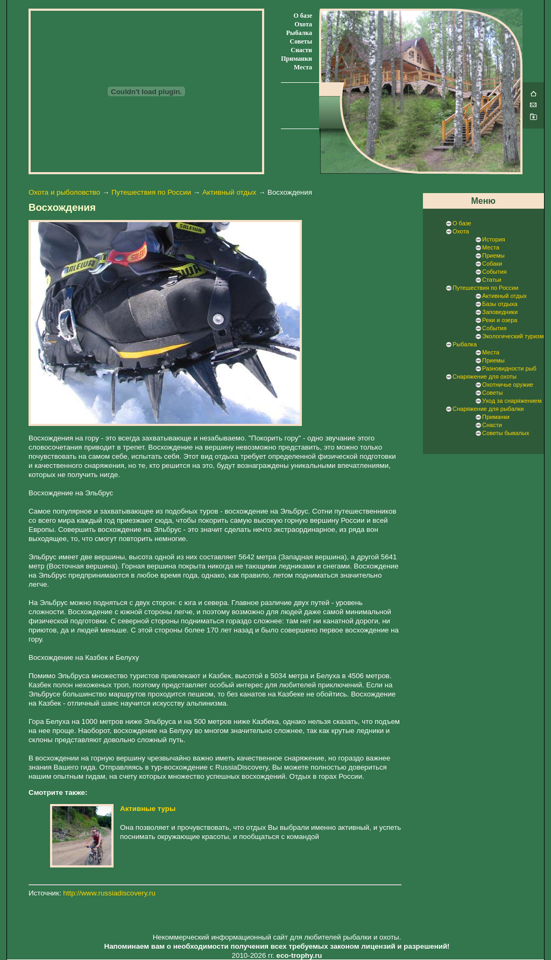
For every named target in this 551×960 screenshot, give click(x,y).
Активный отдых (229, 192)
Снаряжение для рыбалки (488, 409)
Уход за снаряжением (511, 400)
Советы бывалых (505, 433)
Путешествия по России (151, 192)
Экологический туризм (512, 336)
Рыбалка (299, 33)
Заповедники (500, 312)
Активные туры (147, 809)
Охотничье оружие (507, 384)
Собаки (492, 263)
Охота (303, 24)
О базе (303, 15)
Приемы (493, 255)
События (494, 271)
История (493, 239)
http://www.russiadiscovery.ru (109, 893)
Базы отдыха (500, 304)
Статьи (491, 279)
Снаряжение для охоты (485, 376)
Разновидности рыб (509, 368)
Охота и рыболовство (64, 192)
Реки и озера (499, 320)
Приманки (296, 58)
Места (303, 67)
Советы (301, 41)
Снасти (301, 50)
